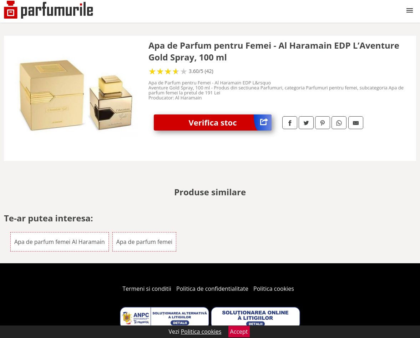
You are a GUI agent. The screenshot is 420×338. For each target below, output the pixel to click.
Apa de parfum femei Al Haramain (59, 242)
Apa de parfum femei (144, 242)
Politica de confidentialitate (212, 289)
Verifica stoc (230, 122)
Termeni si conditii (146, 289)
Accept (239, 331)
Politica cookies (273, 289)
